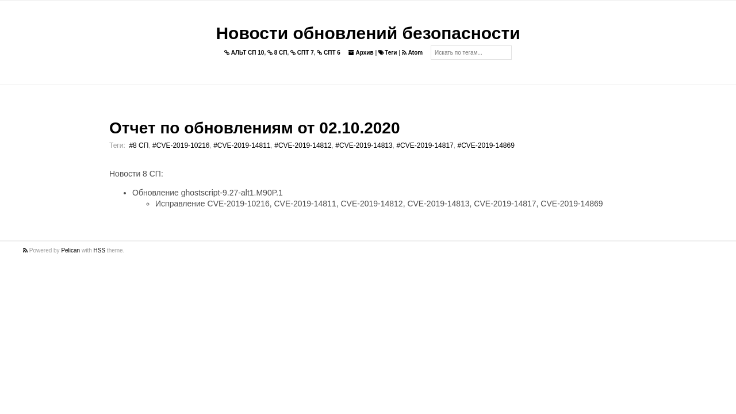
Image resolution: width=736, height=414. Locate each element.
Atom (412, 52)
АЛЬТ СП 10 (244, 52)
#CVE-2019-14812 (302, 145)
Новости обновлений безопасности (368, 33)
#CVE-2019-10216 (180, 145)
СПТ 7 (302, 52)
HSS (100, 250)
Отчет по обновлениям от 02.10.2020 (254, 128)
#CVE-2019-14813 (363, 145)
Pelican (70, 250)
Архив (361, 52)
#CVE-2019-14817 (424, 145)
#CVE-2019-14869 (485, 145)
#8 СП (138, 145)
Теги (387, 52)
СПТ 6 (328, 52)
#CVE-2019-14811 (241, 145)
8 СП (277, 52)
